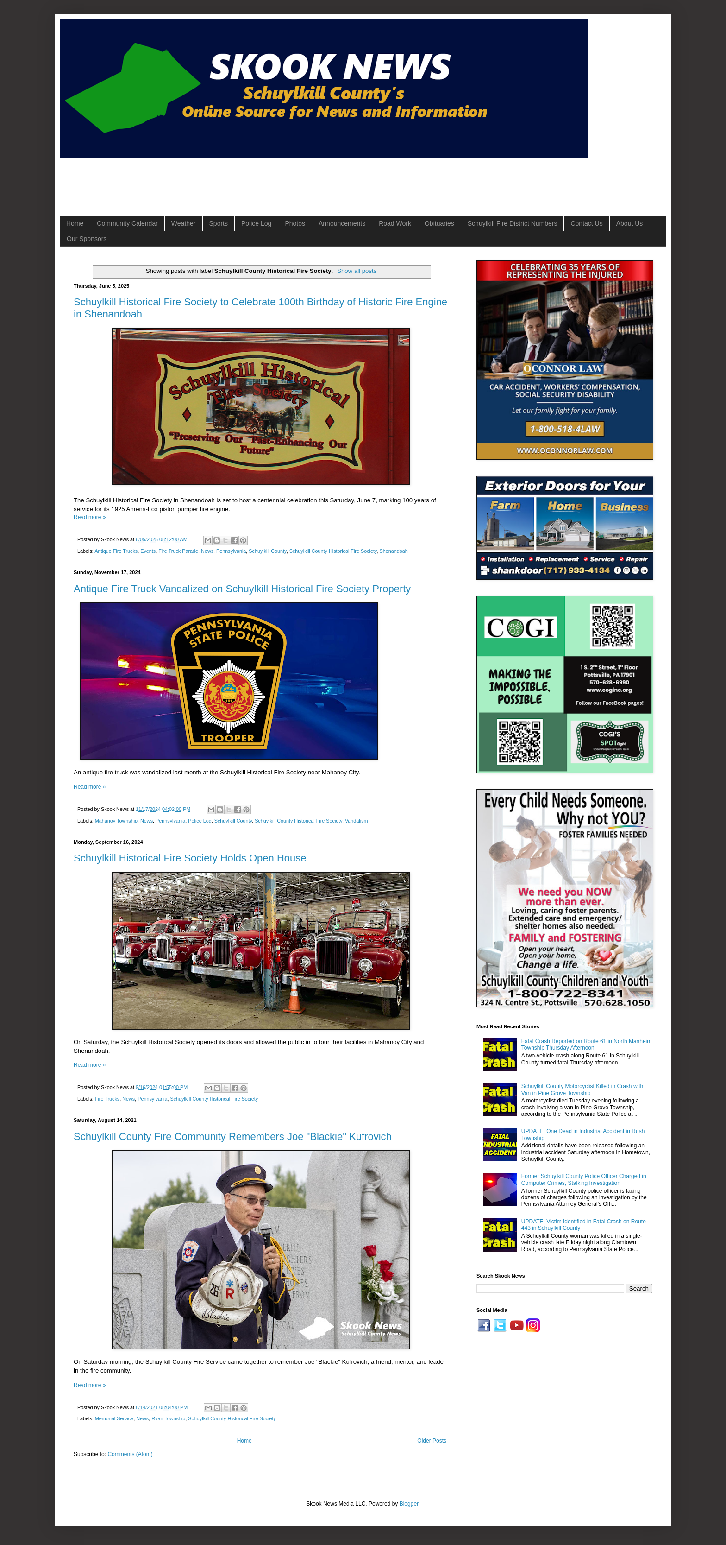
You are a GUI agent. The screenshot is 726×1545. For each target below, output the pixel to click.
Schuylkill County (267, 551)
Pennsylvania (231, 551)
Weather (183, 223)
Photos (295, 223)
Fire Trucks (107, 1099)
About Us (629, 223)
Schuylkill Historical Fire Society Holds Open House (190, 858)
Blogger (409, 1504)
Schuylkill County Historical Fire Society (333, 551)
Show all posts (356, 270)
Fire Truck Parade (178, 551)
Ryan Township (168, 1418)
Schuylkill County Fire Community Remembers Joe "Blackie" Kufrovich (233, 1136)
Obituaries (439, 223)
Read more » (90, 517)
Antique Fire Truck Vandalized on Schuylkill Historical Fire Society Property (242, 589)
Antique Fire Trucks (116, 551)
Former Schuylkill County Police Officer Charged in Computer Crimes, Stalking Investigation (583, 1179)
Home (74, 223)
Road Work (395, 223)
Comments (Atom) (129, 1454)
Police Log (256, 223)
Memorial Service (114, 1418)
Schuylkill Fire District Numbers (512, 223)
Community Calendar (127, 223)
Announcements (342, 223)
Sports (218, 223)
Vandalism (356, 820)
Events (148, 551)
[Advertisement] (242, 179)
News (207, 551)
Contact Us (586, 223)
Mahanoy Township (116, 820)
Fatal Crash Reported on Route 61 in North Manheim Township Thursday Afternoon (586, 1044)
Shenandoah (394, 551)
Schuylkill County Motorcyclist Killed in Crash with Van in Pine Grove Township (582, 1089)
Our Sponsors (86, 238)
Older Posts (431, 1440)
